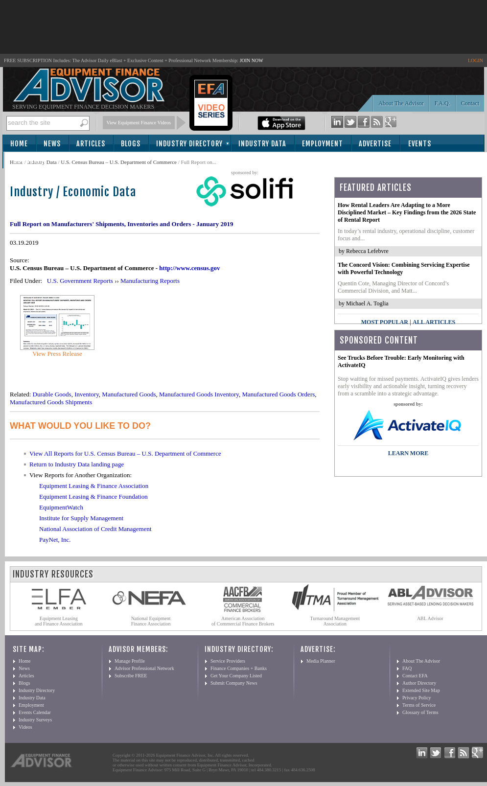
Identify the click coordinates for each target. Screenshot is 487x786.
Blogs (130, 143)
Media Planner (320, 661)
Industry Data (262, 143)
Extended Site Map (421, 690)
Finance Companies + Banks (238, 668)
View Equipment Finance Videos (139, 122)
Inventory (86, 394)
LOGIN (475, 60)
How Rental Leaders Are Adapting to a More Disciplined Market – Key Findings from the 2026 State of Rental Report (407, 212)
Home (19, 143)
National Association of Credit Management (95, 528)
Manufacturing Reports (150, 280)
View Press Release (57, 353)
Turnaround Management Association (335, 621)
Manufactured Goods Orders (278, 394)
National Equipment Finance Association (151, 621)
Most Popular (384, 322)
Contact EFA (415, 675)
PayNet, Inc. (55, 539)
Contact (470, 103)
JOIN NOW (251, 60)
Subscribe (30, 161)
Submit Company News (233, 683)
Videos (25, 727)
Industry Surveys (35, 719)
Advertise (375, 143)
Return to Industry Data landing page (76, 464)
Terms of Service (419, 705)
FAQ (407, 668)
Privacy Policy (416, 697)
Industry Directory (189, 143)
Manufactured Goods (129, 394)
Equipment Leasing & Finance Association (93, 485)
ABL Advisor (430, 618)
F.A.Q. (442, 103)
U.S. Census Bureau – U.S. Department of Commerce (119, 162)
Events (419, 143)
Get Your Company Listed (236, 675)
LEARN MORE (408, 453)
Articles (90, 143)
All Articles (434, 322)
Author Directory (419, 683)
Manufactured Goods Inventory (199, 394)
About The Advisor (400, 103)
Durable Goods (52, 394)
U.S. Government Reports (80, 280)
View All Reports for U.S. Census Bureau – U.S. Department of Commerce (125, 453)
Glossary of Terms (420, 712)
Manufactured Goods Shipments (51, 402)
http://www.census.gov (189, 268)
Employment (322, 143)
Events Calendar (35, 712)
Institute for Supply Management (81, 518)
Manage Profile (130, 661)
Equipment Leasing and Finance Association (59, 621)
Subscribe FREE (131, 675)
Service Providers (227, 661)
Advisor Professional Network (144, 668)
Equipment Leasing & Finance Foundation (93, 496)
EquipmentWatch (61, 507)
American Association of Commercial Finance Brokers (243, 621)
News (52, 143)
